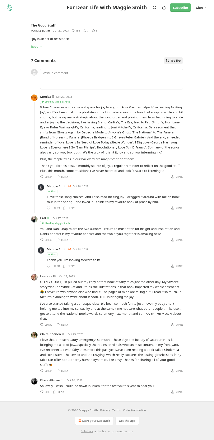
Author (52, 191)
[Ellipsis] (181, 96)
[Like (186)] (75, 30)
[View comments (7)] (86, 30)
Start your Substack (94, 420)
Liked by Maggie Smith (55, 101)
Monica (45, 96)
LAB (43, 218)
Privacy (105, 410)
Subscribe (180, 7)
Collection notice (134, 410)
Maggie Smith (40, 30)
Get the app (127, 421)
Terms (116, 410)
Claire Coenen (50, 334)
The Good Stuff (43, 25)
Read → (36, 46)
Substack (87, 431)
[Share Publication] (164, 7)
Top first (173, 60)
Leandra (46, 276)
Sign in (201, 7)
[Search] (154, 7)
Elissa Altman (50, 380)
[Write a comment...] (111, 79)
